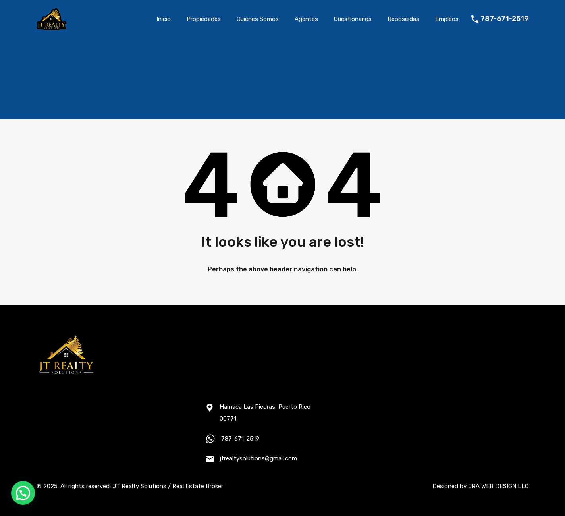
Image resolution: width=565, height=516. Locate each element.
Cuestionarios (353, 19)
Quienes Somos (258, 19)
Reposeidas (403, 19)
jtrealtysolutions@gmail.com (258, 458)
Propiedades (204, 19)
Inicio (163, 19)
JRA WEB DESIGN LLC (498, 486)
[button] (23, 493)
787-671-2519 (504, 19)
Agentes (306, 19)
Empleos (447, 19)
